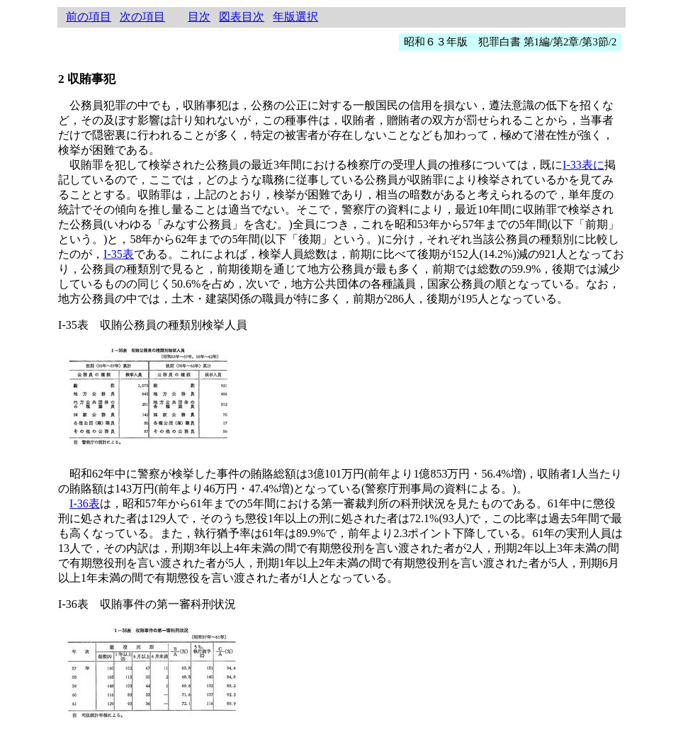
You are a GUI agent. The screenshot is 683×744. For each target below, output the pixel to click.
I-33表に (583, 165)
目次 (199, 17)
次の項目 (142, 17)
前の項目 (88, 17)
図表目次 (241, 17)
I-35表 (118, 254)
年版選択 (295, 17)
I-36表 (84, 503)
